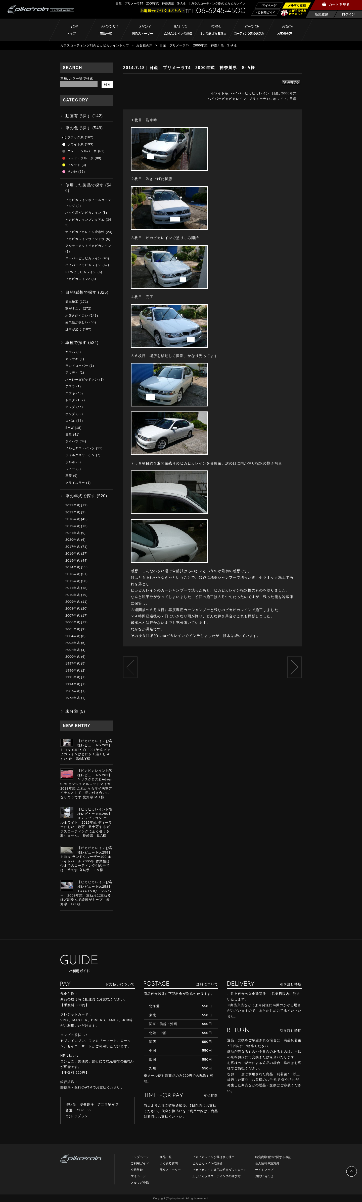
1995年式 (72, 677)
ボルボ (70, 462)
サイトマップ (264, 1170)
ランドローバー (76, 366)
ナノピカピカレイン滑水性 (85, 232)
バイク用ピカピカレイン (83, 212)
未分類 (71, 711)
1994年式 (72, 684)
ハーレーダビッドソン (81, 379)
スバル (70, 421)
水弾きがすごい (76, 315)
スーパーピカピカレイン (83, 258)
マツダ (70, 407)
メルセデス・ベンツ (80, 448)
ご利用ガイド (140, 1163)
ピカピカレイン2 (77, 279)
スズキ (70, 393)
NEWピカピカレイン (81, 272)
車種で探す (76, 342)
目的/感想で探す (81, 292)
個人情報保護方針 (267, 1163)
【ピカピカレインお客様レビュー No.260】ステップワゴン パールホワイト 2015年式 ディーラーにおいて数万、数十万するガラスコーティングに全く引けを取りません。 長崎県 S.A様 (86, 822)
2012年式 (72, 581)
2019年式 (72, 526)
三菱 (68, 475)
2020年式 (72, 540)
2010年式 (72, 595)
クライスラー (75, 483)
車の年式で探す (80, 496)
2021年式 (72, 533)
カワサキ (71, 359)
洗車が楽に (73, 329)
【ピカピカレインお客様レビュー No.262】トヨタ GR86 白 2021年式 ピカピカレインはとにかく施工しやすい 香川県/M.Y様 (86, 749)
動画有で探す (78, 116)
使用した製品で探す (84, 185)
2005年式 (72, 629)
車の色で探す (78, 128)
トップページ (140, 1157)
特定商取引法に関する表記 (273, 1157)
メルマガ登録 (140, 1182)
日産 (275, 93)
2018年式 (72, 519)
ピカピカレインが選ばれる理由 (213, 1157)
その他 (72, 171)
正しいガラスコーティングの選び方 (216, 1176)
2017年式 (72, 547)
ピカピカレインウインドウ (85, 239)
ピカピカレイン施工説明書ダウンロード (219, 1170)
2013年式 (72, 574)
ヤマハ (70, 352)
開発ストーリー (170, 1170)
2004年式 (72, 636)
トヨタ (70, 400)
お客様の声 (144, 45)
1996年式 (72, 670)
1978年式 (72, 698)
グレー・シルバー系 (82, 151)
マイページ (138, 1176)
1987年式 (72, 691)
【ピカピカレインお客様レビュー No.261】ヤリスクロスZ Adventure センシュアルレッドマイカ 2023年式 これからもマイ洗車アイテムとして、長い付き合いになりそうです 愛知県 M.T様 (86, 784)
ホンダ (70, 414)
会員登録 (137, 1170)
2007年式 (72, 615)
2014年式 (72, 567)
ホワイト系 (219, 93)
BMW (69, 428)
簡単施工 (71, 302)
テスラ (70, 386)
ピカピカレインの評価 (207, 1163)
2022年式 (72, 505)
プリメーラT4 (260, 99)
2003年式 (72, 643)
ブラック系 (75, 137)
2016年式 (72, 553)
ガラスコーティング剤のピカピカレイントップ (94, 45)
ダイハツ (71, 441)
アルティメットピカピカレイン (88, 246)
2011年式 (72, 588)
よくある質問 (169, 1163)
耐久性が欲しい (76, 322)
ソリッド (73, 165)
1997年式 (72, 663)
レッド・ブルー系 (80, 158)
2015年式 (72, 560)
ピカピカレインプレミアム (85, 219)
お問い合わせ (264, 1176)
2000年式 (289, 93)
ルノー (70, 469)
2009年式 (72, 602)
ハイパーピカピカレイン (250, 93)
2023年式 (72, 512)
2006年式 (72, 622)
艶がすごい (73, 308)
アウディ (71, 372)
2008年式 (72, 608)
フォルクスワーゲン (80, 455)
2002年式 (72, 650)
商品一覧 (166, 1157)
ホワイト (280, 99)
